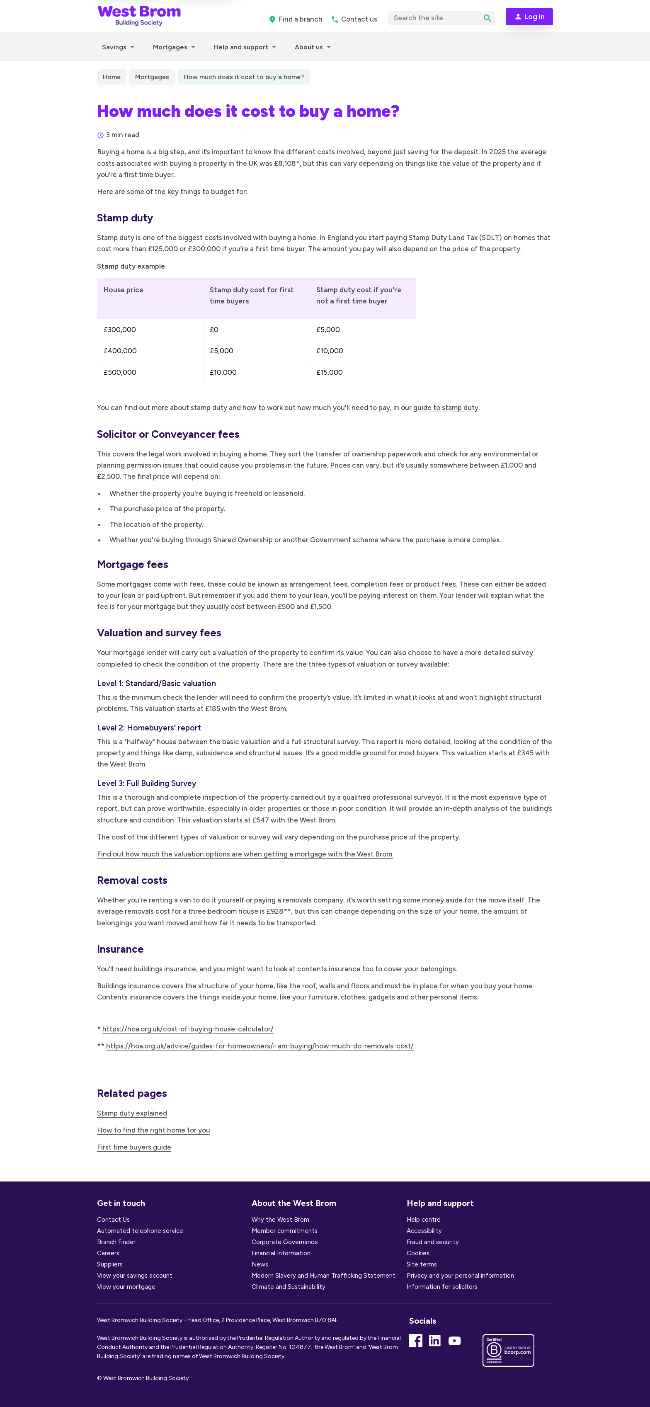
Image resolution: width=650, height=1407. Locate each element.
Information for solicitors (442, 1287)
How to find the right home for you (153, 1130)
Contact (359, 19)
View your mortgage (126, 1287)
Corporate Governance (285, 1242)
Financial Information (281, 1253)
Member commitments (285, 1231)
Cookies (418, 1253)
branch (301, 19)
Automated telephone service (140, 1231)
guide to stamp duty (445, 407)
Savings (114, 47)
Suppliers (110, 1264)
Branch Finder (116, 1242)
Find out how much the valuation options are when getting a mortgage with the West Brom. (245, 854)
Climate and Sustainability (288, 1287)
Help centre (424, 1219)
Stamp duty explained (132, 1113)
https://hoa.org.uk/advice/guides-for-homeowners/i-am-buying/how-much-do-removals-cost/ (260, 1046)
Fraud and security (433, 1242)
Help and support (241, 47)
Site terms (422, 1264)
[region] (256, 340)
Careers (108, 1253)
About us (309, 47)
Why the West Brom (280, 1219)
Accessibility (424, 1231)
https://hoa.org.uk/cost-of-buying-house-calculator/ (188, 1029)
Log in (534, 16)
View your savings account (134, 1275)
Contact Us (113, 1219)
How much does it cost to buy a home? (244, 77)
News (260, 1264)
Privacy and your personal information (460, 1275)
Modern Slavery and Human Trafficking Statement (323, 1275)
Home (112, 77)
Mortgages (170, 47)
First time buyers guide (134, 1147)
